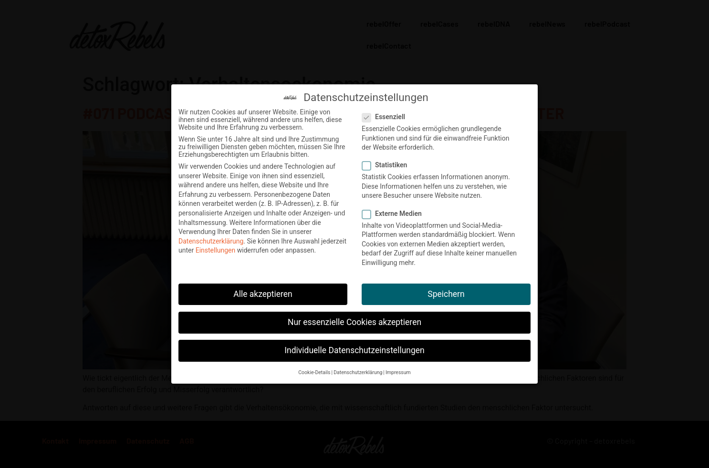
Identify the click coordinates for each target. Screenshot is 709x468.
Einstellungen (216, 248)
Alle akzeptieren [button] (262, 291)
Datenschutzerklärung (210, 239)
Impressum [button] (398, 370)
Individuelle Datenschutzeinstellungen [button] (354, 348)
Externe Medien (395, 211)
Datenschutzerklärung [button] (358, 370)
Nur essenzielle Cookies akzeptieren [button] (354, 320)
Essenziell (386, 114)
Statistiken (387, 162)
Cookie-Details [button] (314, 370)
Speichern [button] (445, 291)
